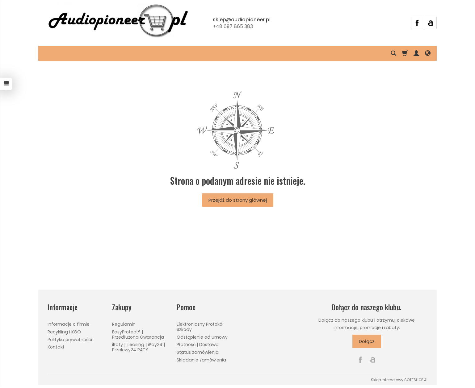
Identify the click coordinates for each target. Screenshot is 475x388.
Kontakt (56, 347)
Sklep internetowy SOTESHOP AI (399, 379)
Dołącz (367, 341)
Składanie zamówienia (201, 360)
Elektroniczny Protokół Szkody (200, 326)
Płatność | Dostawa (198, 344)
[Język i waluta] (428, 53)
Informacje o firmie (69, 324)
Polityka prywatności (70, 339)
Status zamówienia (198, 352)
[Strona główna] (118, 22)
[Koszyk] (405, 53)
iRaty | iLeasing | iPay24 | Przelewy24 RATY (138, 347)
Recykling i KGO (64, 332)
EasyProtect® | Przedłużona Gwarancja (138, 334)
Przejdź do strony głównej (237, 200)
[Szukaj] (393, 53)
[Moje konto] (416, 53)
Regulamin (124, 324)
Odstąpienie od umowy (202, 337)
